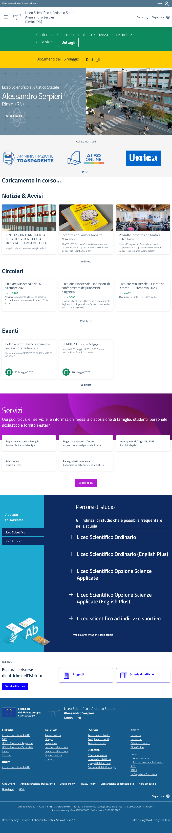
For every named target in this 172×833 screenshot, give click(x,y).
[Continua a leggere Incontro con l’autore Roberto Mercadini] (86, 217)
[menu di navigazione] (5, 17)
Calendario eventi (140, 743)
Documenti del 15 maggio (102, 767)
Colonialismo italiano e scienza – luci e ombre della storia (27, 346)
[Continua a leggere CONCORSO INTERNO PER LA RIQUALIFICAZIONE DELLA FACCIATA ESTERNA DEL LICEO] (29, 217)
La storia (49, 759)
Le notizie (136, 735)
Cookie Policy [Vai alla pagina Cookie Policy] (67, 784)
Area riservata (141, 758)
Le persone (51, 743)
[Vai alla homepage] (15, 17)
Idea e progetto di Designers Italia (151, 820)
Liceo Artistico (13, 541)
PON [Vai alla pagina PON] (22, 789)
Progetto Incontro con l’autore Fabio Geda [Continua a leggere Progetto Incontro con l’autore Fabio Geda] (140, 237)
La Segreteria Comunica (144, 774)
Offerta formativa (97, 755)
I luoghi (49, 739)
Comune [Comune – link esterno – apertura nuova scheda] (6, 755)
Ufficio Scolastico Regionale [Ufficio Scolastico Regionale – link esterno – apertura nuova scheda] (17, 743)
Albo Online (137, 747)
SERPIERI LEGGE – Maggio (80, 344)
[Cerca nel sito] (142, 17)
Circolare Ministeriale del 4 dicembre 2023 (23, 285)
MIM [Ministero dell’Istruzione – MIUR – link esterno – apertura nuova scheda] (4, 739)
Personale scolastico (99, 735)
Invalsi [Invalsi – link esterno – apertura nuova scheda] (5, 751)
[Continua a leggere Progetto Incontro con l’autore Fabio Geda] (143, 217)
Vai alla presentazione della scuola (93, 635)
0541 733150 (73, 806)
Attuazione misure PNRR (16, 735)
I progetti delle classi (99, 763)
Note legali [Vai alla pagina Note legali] (8, 789)
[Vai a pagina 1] (83, 172)
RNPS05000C (82, 810)
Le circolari (136, 739)
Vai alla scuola (13, 116)
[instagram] (168, 17)
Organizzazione (53, 755)
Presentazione (53, 735)
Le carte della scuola (56, 751)
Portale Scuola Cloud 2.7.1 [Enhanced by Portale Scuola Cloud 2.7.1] (62, 820)
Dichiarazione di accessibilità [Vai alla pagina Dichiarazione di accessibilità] (117, 784)
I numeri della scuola (56, 747)
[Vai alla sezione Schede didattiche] (143, 675)
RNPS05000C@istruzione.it (103, 806)
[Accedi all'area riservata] (163, 3)
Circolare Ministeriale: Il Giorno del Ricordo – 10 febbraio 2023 (142, 285)
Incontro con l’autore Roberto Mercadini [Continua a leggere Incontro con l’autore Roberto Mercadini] (82, 237)
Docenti (135, 754)
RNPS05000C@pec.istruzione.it (138, 806)
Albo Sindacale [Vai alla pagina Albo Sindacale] (147, 784)
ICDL (133, 766)
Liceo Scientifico (15, 532)
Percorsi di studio (97, 743)
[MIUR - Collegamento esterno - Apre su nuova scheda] (20, 3)
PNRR (134, 770)
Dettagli (68, 42)
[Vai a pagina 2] (86, 172)
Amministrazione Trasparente (37, 784)
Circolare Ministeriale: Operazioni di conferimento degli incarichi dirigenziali (86, 287)
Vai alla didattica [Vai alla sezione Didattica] (15, 686)
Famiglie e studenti (98, 739)
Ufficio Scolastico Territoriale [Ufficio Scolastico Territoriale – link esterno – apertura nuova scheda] (17, 747)
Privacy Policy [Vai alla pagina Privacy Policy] (88, 784)
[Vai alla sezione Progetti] (86, 675)
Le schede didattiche (99, 759)
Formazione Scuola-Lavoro (148, 762)
